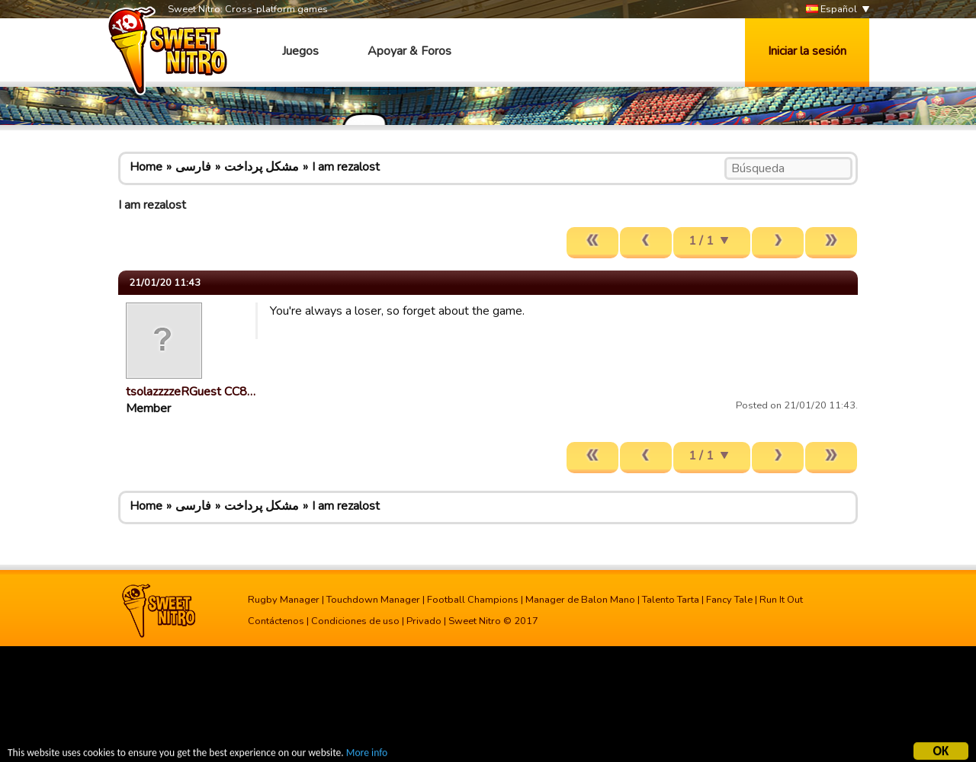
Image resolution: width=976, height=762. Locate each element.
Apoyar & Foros (409, 51)
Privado (423, 621)
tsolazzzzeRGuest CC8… (190, 391)
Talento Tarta (670, 600)
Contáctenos (276, 621)
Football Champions (472, 600)
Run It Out (781, 600)
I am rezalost (346, 166)
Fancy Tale (729, 600)
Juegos (300, 51)
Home (146, 166)
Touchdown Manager (373, 600)
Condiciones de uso (355, 621)
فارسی (193, 166)
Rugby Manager (283, 600)
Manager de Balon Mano (580, 600)
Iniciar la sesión (807, 51)
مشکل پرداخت (261, 166)
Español (831, 9)
